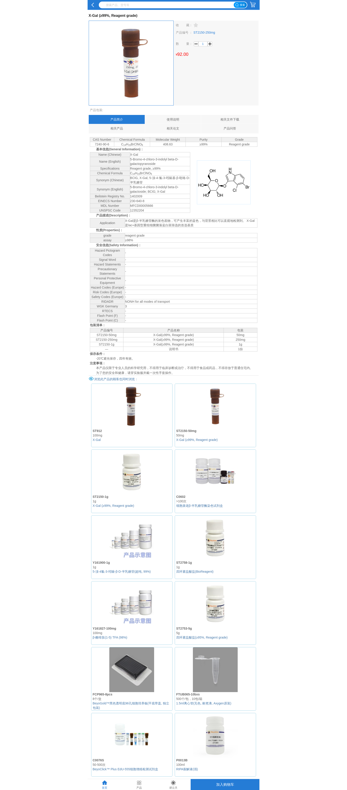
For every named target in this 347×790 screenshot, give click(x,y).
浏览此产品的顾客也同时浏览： (116, 379)
